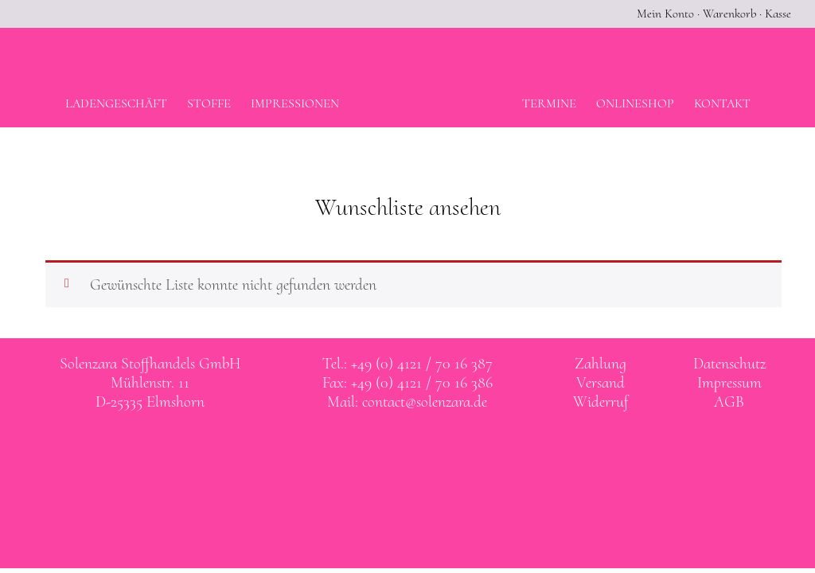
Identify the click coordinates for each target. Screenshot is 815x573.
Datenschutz (729, 363)
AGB (729, 401)
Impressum (729, 382)
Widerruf (600, 401)
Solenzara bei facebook (391, 448)
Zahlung (600, 363)
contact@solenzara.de (424, 401)
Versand (600, 382)
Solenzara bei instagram (424, 448)
